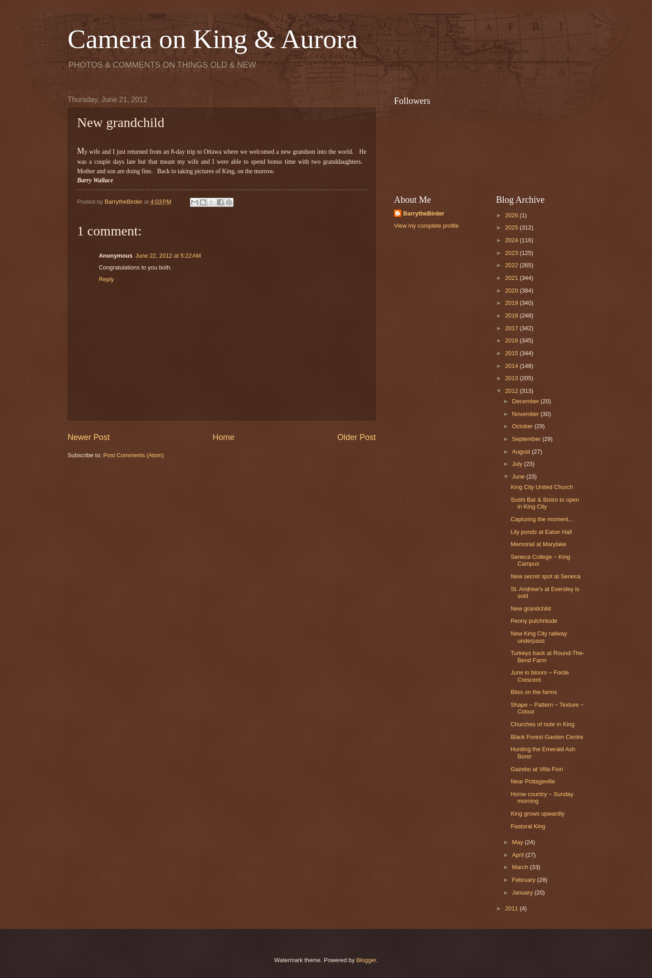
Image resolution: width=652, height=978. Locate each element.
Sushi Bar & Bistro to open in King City (545, 503)
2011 (512, 908)
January (523, 892)
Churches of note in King (542, 724)
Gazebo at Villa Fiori (537, 769)
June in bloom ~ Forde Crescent (540, 676)
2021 (512, 277)
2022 (512, 265)
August (522, 451)
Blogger (366, 960)
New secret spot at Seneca (545, 576)
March (521, 867)
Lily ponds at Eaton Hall (541, 531)
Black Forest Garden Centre (547, 737)
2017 (512, 328)
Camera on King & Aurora (213, 39)
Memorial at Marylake (538, 544)
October (523, 426)
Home (223, 437)
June (519, 476)
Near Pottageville (533, 781)
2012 (512, 390)
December (526, 401)
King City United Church (542, 487)
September (527, 438)
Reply (106, 279)
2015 (512, 353)
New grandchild (531, 608)
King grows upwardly (537, 813)
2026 (512, 215)
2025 (512, 227)
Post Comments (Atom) (133, 455)
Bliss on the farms (534, 692)
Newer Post (89, 437)
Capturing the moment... (542, 519)
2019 (512, 302)
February (524, 879)
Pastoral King (528, 826)
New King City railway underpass (539, 637)
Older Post (356, 437)
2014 (512, 365)
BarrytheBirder (423, 213)
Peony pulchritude (534, 620)
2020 (512, 290)
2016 (512, 340)
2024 (512, 240)
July (518, 463)
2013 (512, 378)
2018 (512, 315)
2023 (512, 252)
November (526, 414)
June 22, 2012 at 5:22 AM (168, 255)
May (518, 842)
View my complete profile (426, 225)
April (518, 854)
